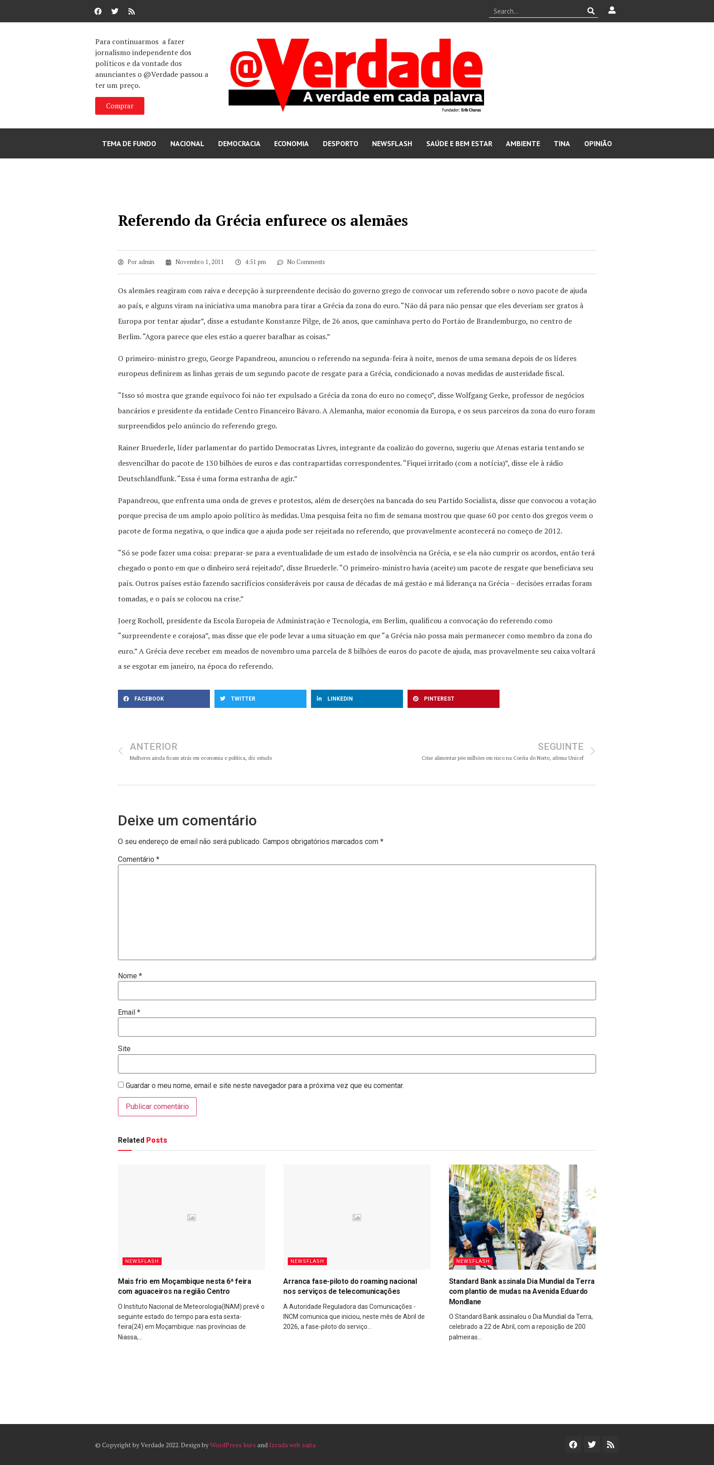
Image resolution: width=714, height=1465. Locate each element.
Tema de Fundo (129, 143)
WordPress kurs (233, 1444)
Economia (291, 143)
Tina (562, 143)
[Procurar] (591, 11)
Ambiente (523, 143)
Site (124, 1049)
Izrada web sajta (292, 1444)
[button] (164, 699)
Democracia (239, 143)
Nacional (187, 143)
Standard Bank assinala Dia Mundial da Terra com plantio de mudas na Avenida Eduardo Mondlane (522, 1291)
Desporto (340, 143)
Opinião (598, 143)
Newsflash (392, 143)
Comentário (138, 859)
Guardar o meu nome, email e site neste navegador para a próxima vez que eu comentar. (265, 1085)
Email (129, 1012)
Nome (130, 976)
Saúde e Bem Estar (459, 143)
